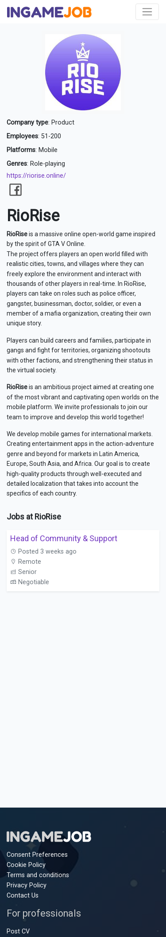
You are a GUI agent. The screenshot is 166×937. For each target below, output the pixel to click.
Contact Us (23, 895)
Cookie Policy (26, 865)
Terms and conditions (38, 875)
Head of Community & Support (63, 538)
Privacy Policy (26, 885)
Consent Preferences (37, 855)
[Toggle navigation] (147, 12)
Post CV (18, 931)
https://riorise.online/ (36, 176)
